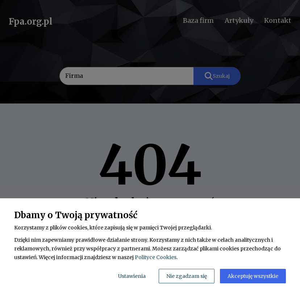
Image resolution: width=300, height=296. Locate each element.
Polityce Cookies (155, 257)
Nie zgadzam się (186, 276)
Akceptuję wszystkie (253, 276)
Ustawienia (132, 276)
